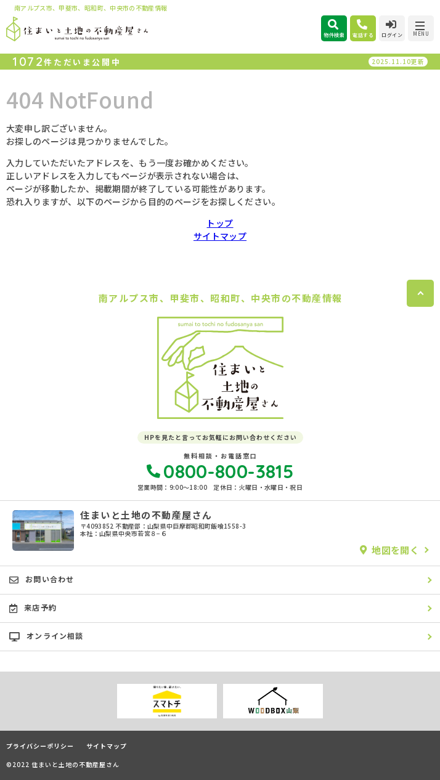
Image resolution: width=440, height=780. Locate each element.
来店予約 (33, 607)
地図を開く (389, 550)
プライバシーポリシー (40, 746)
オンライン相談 (46, 635)
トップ (219, 223)
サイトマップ (220, 236)
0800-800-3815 (220, 471)
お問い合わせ (41, 579)
